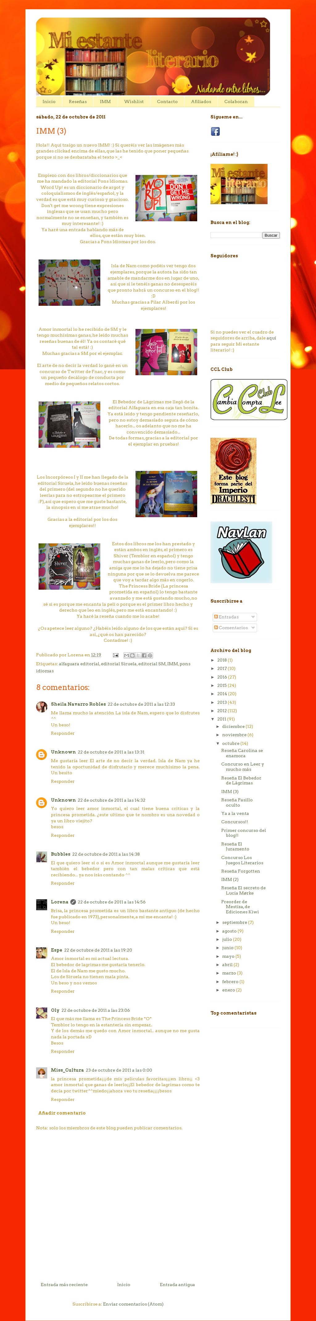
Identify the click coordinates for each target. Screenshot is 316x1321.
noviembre (234, 734)
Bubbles (60, 854)
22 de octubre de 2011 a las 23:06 (95, 1010)
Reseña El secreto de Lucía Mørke (243, 890)
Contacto (167, 101)
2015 (222, 685)
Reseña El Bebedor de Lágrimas (241, 780)
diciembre (234, 726)
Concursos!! (234, 821)
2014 (222, 693)
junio (228, 947)
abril (228, 964)
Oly (55, 1010)
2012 (222, 710)
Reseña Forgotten (240, 871)
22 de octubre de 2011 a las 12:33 (141, 704)
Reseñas (78, 101)
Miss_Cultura (67, 1070)
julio (227, 939)
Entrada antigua (177, 1284)
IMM (105, 101)
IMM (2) (230, 879)
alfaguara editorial (79, 663)
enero (229, 989)
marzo (229, 972)
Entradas (226, 616)
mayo (228, 956)
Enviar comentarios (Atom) (133, 1304)
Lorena (60, 901)
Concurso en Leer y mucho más (242, 767)
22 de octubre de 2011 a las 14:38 (106, 854)
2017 (222, 668)
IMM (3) (230, 791)
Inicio (49, 101)
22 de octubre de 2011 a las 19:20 (98, 950)
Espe (56, 950)
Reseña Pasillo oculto (237, 802)
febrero (230, 981)
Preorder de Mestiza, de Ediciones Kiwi (240, 907)
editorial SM (152, 663)
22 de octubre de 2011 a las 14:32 (111, 800)
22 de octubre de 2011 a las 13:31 (111, 752)
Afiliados (201, 101)
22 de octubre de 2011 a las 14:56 (112, 901)
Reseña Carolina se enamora (242, 753)
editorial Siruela (119, 663)
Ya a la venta (235, 813)
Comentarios (231, 627)
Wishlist (134, 101)
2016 (222, 677)
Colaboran (236, 101)
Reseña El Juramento (235, 846)
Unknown (63, 752)
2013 (222, 702)
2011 (222, 719)
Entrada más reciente (64, 1284)
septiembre (235, 922)
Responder (63, 733)
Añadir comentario (62, 1113)
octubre (231, 743)
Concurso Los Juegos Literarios (242, 860)
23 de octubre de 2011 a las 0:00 (119, 1070)
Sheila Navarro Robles (78, 704)
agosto (230, 930)
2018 (222, 660)
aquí (271, 337)
